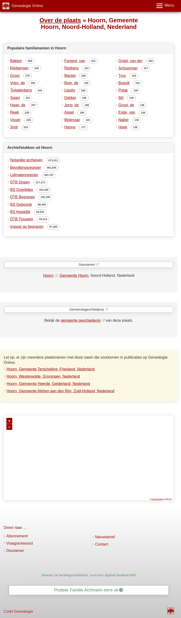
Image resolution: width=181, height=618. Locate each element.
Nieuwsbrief (105, 537)
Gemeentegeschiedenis (86, 309)
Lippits (69, 90)
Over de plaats (60, 20)
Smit (14, 127)
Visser (15, 120)
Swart (15, 98)
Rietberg (71, 68)
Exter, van (126, 112)
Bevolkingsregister (25, 168)
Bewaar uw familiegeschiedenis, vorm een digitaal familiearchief (89, 575)
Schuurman (128, 68)
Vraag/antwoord (19, 543)
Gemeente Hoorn (73, 275)
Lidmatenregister (24, 175)
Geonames (87, 264)
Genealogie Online (27, 6)
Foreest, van (74, 61)
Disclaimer (15, 551)
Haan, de (17, 105)
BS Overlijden (21, 190)
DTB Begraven (22, 197)
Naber (123, 120)
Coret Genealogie (18, 612)
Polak (123, 90)
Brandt (123, 83)
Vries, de (17, 83)
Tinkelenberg (21, 90)
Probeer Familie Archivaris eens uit (88, 590)
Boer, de (71, 83)
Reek (14, 112)
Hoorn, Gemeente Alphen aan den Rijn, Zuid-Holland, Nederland (60, 391)
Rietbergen (19, 68)
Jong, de (71, 105)
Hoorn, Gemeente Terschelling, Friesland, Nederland (51, 369)
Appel (69, 112)
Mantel (70, 76)
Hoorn (48, 275)
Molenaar (72, 120)
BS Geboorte (21, 204)
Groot (15, 76)
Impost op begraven (26, 227)
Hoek (122, 127)
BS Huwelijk (20, 212)
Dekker (70, 98)
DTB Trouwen (21, 219)
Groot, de (126, 105)
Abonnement (17, 536)
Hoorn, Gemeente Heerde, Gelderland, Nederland (48, 384)
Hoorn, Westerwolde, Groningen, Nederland (43, 376)
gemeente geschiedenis (81, 320)
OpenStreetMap (157, 499)
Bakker (16, 61)
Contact (101, 544)
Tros (122, 76)
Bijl (120, 98)
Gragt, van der (130, 61)
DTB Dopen (20, 182)
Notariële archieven (26, 160)
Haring (69, 127)
